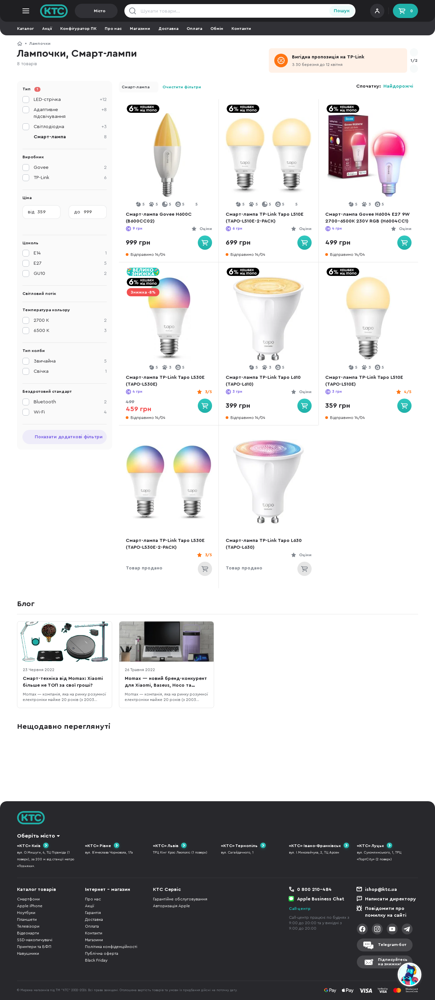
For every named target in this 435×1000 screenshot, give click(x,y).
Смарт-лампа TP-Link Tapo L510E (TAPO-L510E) (365, 381)
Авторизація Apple (171, 906)
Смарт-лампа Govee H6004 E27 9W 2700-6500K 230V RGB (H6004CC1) (364, 218)
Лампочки (40, 43)
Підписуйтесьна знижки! (392, 962)
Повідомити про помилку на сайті (385, 912)
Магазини (140, 29)
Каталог (25, 29)
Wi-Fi (70, 412)
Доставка (168, 29)
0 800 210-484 (314, 889)
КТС (19, 43)
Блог (26, 604)
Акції (47, 29)
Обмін (216, 29)
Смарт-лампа (136, 87)
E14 (70, 253)
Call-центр (300, 909)
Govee (70, 167)
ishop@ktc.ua (381, 889)
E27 (70, 263)
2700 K (70, 320)
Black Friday (96, 960)
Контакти (241, 29)
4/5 (406, 392)
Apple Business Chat (320, 899)
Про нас (113, 29)
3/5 (207, 392)
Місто (99, 11)
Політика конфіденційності (111, 947)
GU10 (70, 273)
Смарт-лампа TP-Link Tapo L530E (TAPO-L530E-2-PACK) (166, 544)
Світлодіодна (70, 126)
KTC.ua (54, 11)
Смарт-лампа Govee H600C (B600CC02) (160, 218)
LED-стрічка (70, 99)
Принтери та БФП (34, 947)
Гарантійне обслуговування (180, 899)
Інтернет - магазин (107, 889)
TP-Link (70, 177)
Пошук (342, 10)
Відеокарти (28, 933)
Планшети (27, 919)
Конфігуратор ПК (78, 29)
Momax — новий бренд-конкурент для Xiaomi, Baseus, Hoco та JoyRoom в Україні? (166, 682)
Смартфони (28, 899)
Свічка (70, 371)
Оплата (194, 29)
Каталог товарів (36, 889)
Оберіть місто (36, 836)
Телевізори (28, 926)
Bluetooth (70, 402)
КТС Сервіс (167, 889)
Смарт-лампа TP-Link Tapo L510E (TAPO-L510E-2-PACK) (265, 218)
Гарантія (93, 913)
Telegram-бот (392, 945)
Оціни (204, 229)
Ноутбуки (26, 913)
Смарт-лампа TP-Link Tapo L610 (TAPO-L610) (264, 381)
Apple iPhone (29, 906)
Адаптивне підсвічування (70, 112)
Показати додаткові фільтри (69, 437)
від (31, 212)
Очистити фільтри (181, 87)
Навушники (28, 953)
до (77, 212)
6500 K (70, 330)
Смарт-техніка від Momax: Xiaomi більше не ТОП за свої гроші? (63, 682)
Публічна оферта (101, 953)
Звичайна (70, 361)
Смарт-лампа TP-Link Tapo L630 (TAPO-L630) (265, 544)
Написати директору (390, 899)
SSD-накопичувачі (34, 940)
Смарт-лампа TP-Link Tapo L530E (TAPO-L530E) (166, 381)
